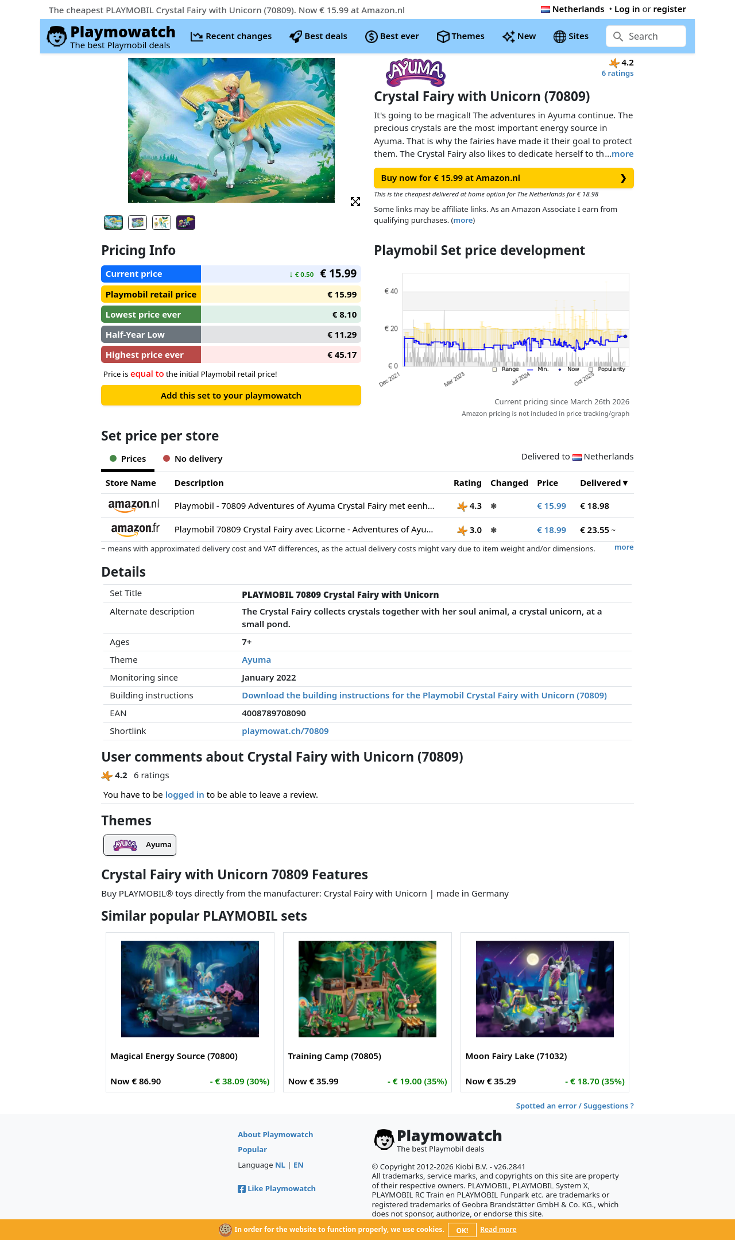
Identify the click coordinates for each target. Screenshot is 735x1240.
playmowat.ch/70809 (285, 730)
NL (280, 1165)
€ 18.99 (551, 529)
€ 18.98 (594, 505)
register (669, 8)
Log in (627, 8)
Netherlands (573, 8)
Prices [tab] (128, 458)
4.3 (469, 505)
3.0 (469, 529)
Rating (468, 482)
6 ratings (618, 73)
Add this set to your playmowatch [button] (231, 395)
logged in (184, 794)
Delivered (600, 482)
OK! (463, 1230)
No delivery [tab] (192, 458)
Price (547, 482)
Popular (252, 1149)
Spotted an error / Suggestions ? (575, 1105)
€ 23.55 (594, 529)
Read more (498, 1229)
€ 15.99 (551, 505)
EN (298, 1165)
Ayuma (256, 659)
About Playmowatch (275, 1134)
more (623, 153)
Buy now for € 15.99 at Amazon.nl (504, 177)
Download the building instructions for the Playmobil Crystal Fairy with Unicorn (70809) (424, 695)
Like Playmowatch (277, 1188)
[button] (355, 200)
